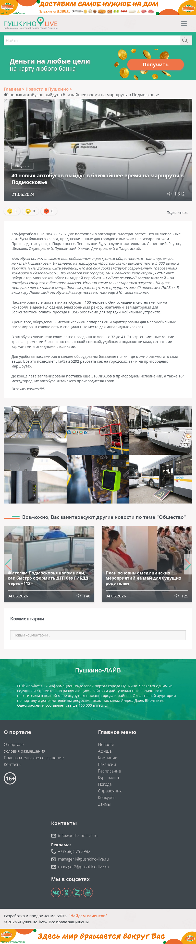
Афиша (105, 751)
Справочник (109, 791)
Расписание (109, 771)
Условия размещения (24, 751)
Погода (105, 784)
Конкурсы (107, 797)
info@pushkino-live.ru (77, 835)
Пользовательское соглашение (34, 758)
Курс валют (108, 777)
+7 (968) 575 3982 (74, 851)
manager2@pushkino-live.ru (83, 866)
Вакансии (107, 764)
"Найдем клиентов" (88, 915)
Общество (22, 166)
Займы (104, 804)
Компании (108, 758)
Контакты (12, 764)
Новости (106, 744)
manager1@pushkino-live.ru (83, 859)
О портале (14, 744)
